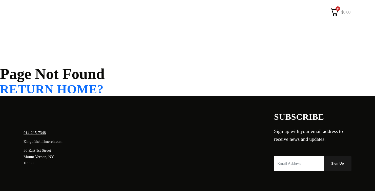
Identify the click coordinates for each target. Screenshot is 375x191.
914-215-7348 (35, 132)
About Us (42, 12)
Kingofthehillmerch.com (43, 141)
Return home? (52, 89)
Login (317, 12)
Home (22, 12)
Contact (80, 12)
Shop (62, 12)
